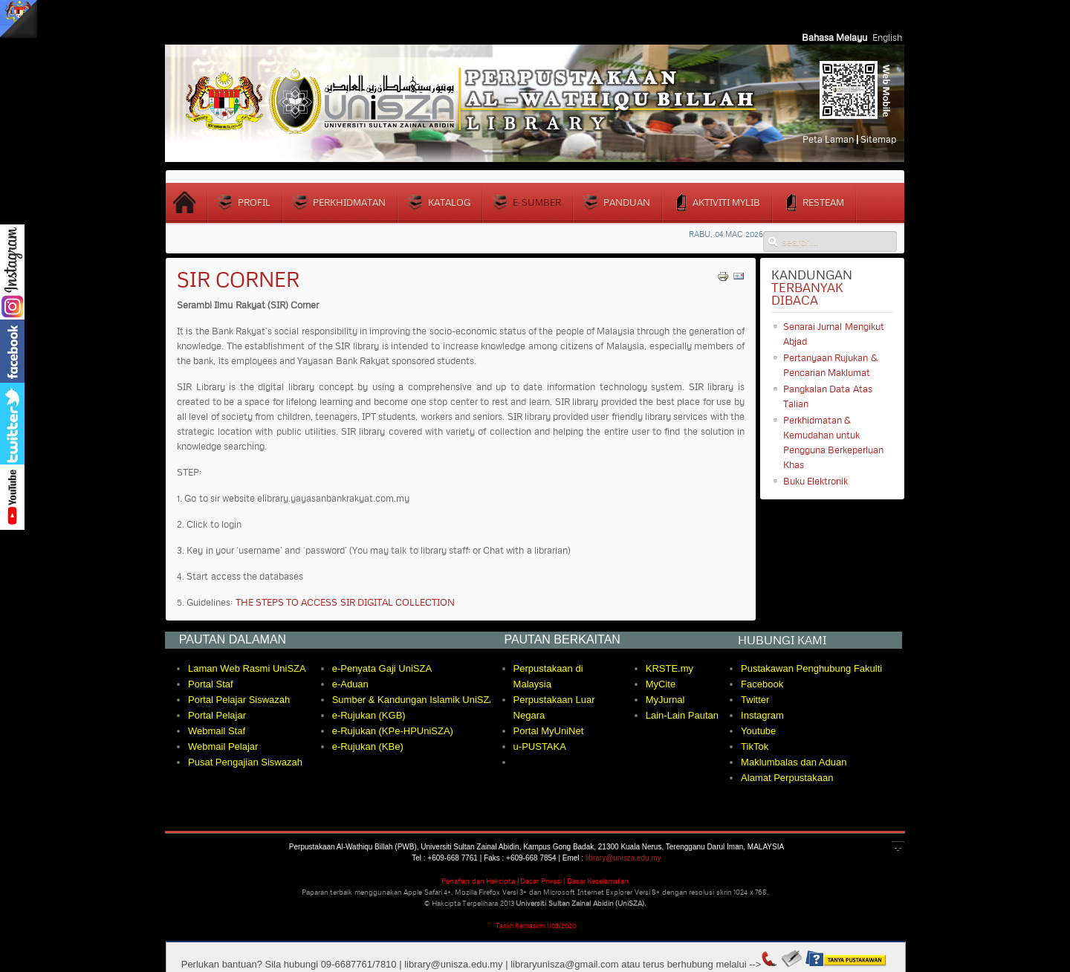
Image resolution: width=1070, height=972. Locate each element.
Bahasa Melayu (836, 37)
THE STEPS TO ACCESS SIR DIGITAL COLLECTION (345, 602)
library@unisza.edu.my (623, 858)
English (887, 37)
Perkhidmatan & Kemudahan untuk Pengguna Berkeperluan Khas (833, 442)
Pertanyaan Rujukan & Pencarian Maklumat (830, 364)
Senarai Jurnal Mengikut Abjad (833, 333)
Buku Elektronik (815, 481)
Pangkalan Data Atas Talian (827, 396)
